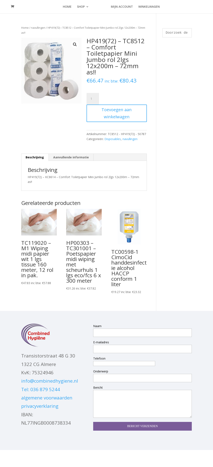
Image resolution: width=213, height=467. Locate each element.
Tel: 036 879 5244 (40, 389)
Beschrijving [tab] (35, 157)
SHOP (81, 7)
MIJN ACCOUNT (122, 7)
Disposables (112, 139)
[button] (75, 44)
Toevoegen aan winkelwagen (117, 113)
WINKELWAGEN (149, 7)
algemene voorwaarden (46, 397)
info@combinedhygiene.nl (49, 381)
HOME (67, 7)
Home (25, 28)
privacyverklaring (39, 406)
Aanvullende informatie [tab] (71, 157)
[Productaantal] (93, 99)
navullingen (38, 28)
